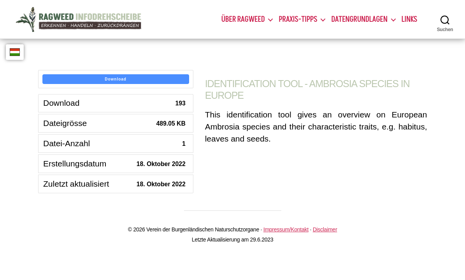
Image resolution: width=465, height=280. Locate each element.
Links (409, 19)
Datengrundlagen (359, 19)
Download (115, 79)
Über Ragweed (243, 19)
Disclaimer (325, 229)
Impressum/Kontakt (286, 229)
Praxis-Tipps (298, 19)
